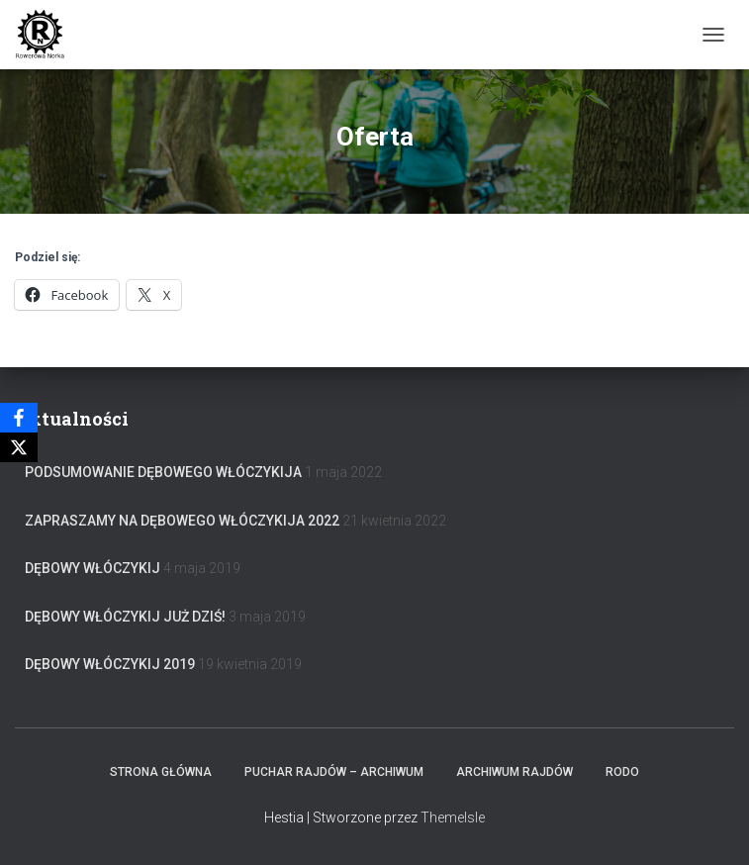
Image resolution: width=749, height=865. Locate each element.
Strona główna (161, 772)
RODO (622, 772)
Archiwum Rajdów (514, 772)
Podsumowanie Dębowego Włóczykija (163, 472)
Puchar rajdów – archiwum (333, 772)
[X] (19, 447)
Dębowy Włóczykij (92, 568)
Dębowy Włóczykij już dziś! (125, 617)
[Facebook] (19, 417)
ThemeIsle (453, 817)
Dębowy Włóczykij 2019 (110, 664)
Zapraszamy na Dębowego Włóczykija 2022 (182, 521)
